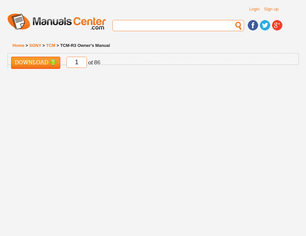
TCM (50, 45)
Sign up (271, 9)
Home (18, 45)
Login (254, 9)
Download (36, 63)
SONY (35, 45)
